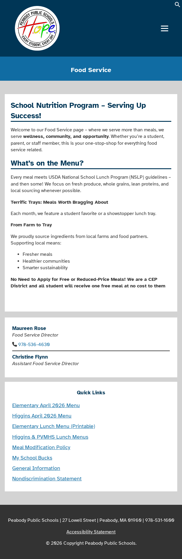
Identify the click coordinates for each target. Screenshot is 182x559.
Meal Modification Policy (41, 447)
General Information (36, 468)
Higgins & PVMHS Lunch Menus (50, 437)
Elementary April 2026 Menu (46, 405)
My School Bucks (32, 457)
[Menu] (164, 28)
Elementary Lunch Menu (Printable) (53, 426)
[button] (178, 6)
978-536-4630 (34, 345)
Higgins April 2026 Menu (41, 415)
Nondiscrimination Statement (47, 478)
